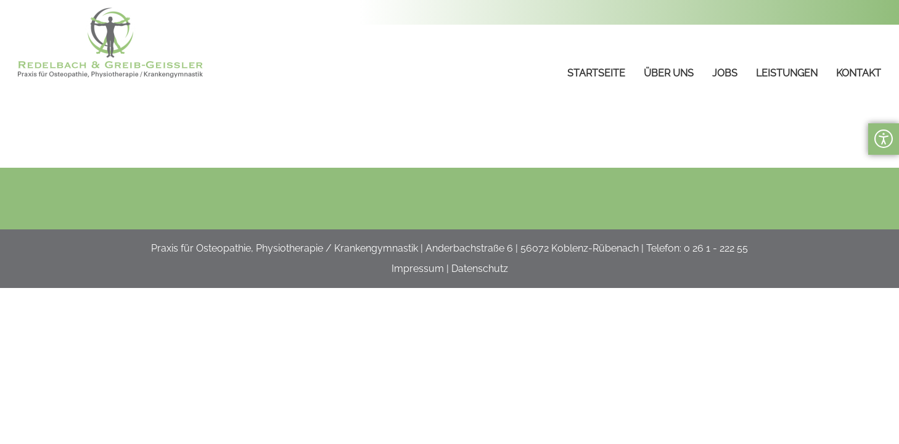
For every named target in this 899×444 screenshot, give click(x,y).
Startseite (596, 73)
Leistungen (787, 73)
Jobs (724, 73)
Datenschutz (479, 268)
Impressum (418, 268)
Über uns (669, 73)
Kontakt (858, 73)
